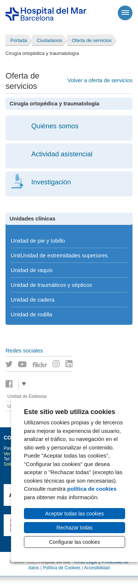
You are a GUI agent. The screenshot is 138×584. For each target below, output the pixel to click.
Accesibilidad (97, 567)
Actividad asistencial (61, 154)
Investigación (51, 182)
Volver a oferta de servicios (99, 80)
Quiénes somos (54, 126)
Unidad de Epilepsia (27, 396)
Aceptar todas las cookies (74, 514)
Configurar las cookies (74, 542)
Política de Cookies (62, 567)
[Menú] (125, 13)
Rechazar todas (74, 528)
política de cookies (92, 489)
